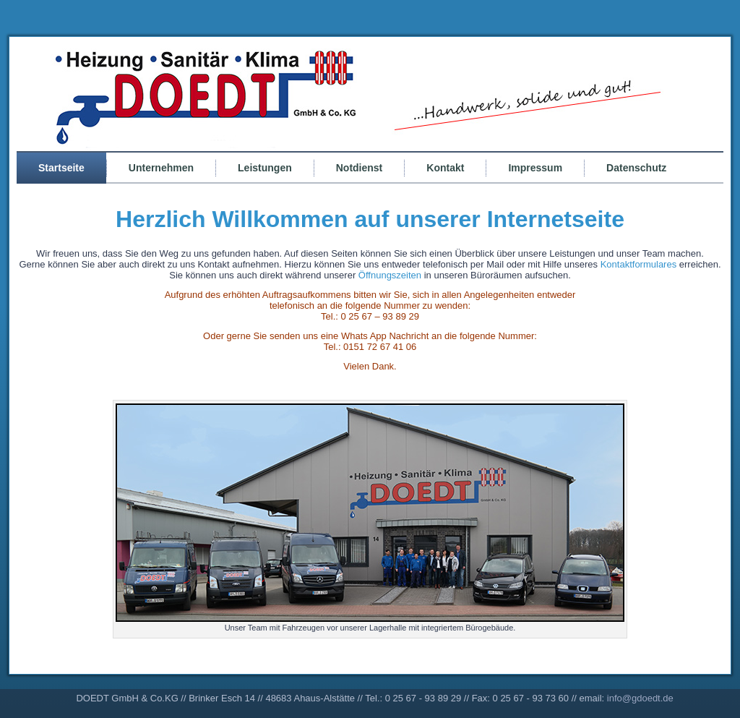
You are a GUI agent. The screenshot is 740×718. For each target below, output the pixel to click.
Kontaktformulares (639, 264)
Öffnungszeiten (391, 275)
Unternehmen (161, 168)
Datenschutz (636, 168)
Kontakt (445, 168)
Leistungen (265, 168)
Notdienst (359, 168)
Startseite (61, 168)
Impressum (535, 168)
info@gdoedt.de (640, 698)
